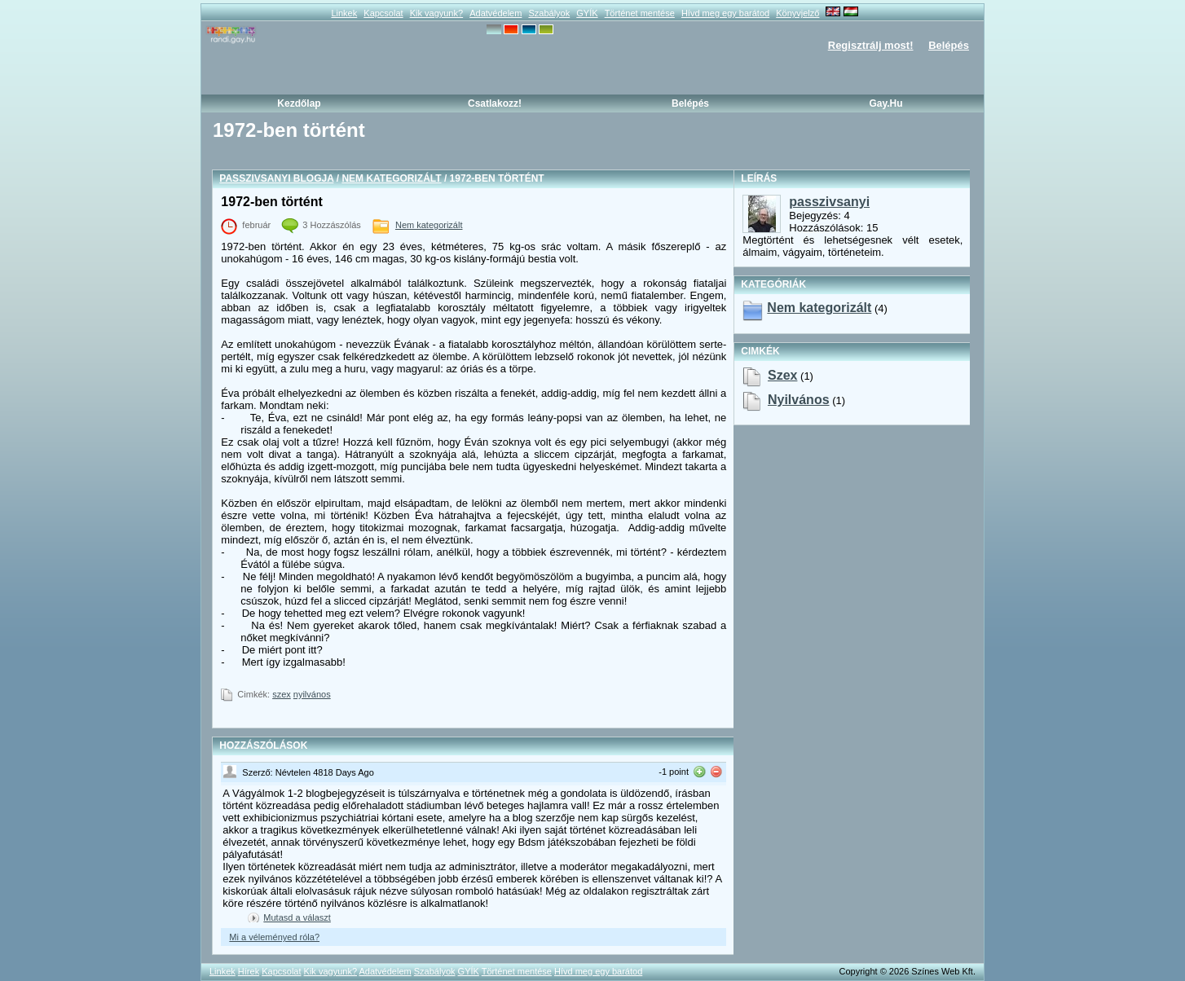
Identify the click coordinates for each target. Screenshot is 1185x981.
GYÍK (586, 13)
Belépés (948, 45)
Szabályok (549, 13)
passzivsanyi (829, 202)
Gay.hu (885, 103)
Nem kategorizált (391, 178)
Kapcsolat (383, 13)
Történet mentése (640, 13)
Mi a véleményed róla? (274, 937)
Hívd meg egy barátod (725, 13)
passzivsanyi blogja (276, 178)
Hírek (248, 971)
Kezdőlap (298, 103)
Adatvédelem (495, 13)
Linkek (344, 13)
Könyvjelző (797, 13)
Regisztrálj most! (871, 45)
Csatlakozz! (495, 103)
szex (281, 694)
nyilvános (312, 694)
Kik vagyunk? (436, 13)
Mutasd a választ (297, 917)
